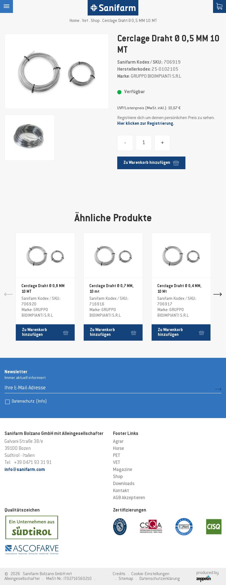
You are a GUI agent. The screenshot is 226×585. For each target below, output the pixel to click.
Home (74, 21)
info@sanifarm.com (25, 470)
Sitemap (126, 579)
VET (116, 463)
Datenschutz (29, 401)
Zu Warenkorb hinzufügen (151, 163)
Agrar (118, 441)
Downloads (123, 484)
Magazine (122, 470)
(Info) (41, 401)
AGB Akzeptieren (129, 498)
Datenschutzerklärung (159, 579)
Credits (119, 574)
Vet (85, 21)
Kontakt (121, 491)
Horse (118, 448)
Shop (95, 21)
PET (116, 456)
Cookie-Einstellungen (150, 574)
